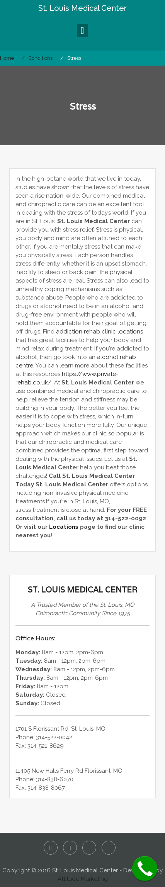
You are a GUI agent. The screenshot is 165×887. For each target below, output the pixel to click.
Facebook (51, 848)
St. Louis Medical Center (82, 8)
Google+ (109, 848)
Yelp (89, 848)
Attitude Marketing (83, 878)
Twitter (70, 848)
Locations (63, 526)
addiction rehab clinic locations (99, 331)
